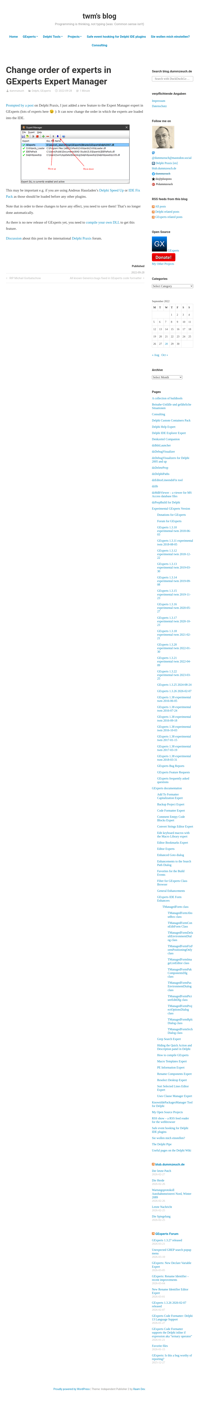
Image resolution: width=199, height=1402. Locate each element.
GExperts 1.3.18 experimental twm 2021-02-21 (174, 634)
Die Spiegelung (161, 1216)
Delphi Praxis (82, 238)
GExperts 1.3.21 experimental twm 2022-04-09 (174, 661)
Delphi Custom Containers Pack (171, 420)
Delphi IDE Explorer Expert (169, 433)
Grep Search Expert (169, 1039)
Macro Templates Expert (172, 1061)
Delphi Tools (52, 36)
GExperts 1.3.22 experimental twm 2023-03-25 (174, 675)
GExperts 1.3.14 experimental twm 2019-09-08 (174, 581)
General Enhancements (171, 890)
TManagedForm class (175, 906)
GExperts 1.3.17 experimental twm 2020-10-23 (174, 621)
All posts (159, 206)
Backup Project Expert (170, 804)
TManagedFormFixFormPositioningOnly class (180, 950)
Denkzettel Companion (166, 439)
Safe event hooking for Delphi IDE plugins (116, 36)
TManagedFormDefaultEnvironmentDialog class (180, 936)
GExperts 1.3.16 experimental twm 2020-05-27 (174, 608)
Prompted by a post (20, 105)
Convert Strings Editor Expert (175, 826)
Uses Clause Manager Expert (174, 1096)
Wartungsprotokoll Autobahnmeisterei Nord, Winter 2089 (171, 1193)
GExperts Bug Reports (170, 765)
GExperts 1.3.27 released (167, 1240)
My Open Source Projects (167, 1112)
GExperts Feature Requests (173, 772)
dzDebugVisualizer (163, 451)
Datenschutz (159, 106)
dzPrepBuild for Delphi (166, 502)
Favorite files (160, 1345)
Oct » (164, 355)
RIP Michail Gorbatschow (25, 278)
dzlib (155, 486)
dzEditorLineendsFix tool (167, 480)
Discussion (14, 238)
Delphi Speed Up (111, 190)
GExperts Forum (166, 1234)
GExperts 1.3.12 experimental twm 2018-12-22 (174, 554)
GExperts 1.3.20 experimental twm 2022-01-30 (174, 648)
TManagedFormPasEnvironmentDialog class (179, 986)
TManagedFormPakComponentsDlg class (180, 973)
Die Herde (158, 1180)
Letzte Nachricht (162, 1206)
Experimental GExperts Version (171, 508)
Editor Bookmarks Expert (172, 842)
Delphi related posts (165, 211)
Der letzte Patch (161, 1170)
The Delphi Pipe (162, 1144)
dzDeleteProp (160, 467)
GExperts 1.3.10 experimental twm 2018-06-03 (174, 531)
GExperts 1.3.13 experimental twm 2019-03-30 (174, 567)
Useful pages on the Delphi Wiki (171, 1150)
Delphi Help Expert (163, 426)
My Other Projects (163, 263)
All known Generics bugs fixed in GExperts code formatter (106, 278)
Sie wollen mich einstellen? (170, 36)
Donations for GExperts (171, 514)
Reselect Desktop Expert (172, 1080)
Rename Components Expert (174, 1073)
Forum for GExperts (169, 521)
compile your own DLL (102, 222)
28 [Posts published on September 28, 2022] (166, 343)
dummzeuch (17, 90)
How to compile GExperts (173, 1055)
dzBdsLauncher (161, 445)
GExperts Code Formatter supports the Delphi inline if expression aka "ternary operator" (172, 1332)
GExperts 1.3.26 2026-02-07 (174, 691)
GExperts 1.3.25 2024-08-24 (174, 684)
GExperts (29, 36)
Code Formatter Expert (171, 810)
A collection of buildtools (167, 398)
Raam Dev (139, 1389)
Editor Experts (166, 848)
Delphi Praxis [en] (165, 163)
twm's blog (99, 16)
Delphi (35, 90)
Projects (74, 36)
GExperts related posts (167, 217)
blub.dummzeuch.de (164, 168)
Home (13, 36)
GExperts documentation (167, 788)
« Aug (155, 355)
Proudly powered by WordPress (71, 1389)
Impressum (158, 100)
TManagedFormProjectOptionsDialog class (180, 1009)
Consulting (99, 45)
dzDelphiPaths (160, 473)
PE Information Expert (171, 1067)
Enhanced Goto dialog (170, 855)
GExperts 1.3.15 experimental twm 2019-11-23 (174, 594)
